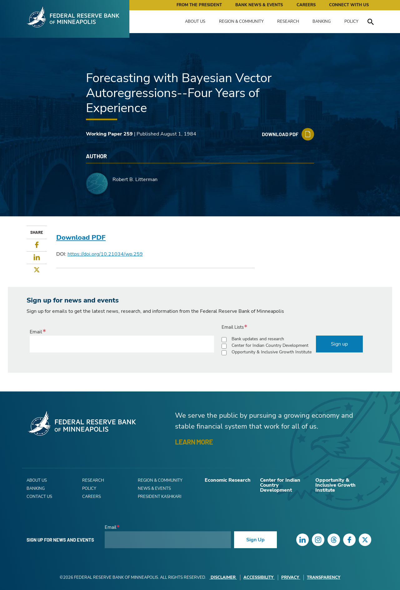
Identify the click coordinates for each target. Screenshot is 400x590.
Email (36, 331)
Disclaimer (223, 577)
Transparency (323, 577)
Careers (306, 5)
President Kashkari (159, 496)
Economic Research (228, 480)
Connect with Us (349, 5)
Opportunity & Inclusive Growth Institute (272, 352)
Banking (321, 21)
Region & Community (241, 21)
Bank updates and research (258, 339)
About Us (195, 21)
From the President (199, 5)
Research (288, 21)
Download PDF (81, 237)
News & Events (154, 488)
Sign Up (255, 539)
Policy (351, 21)
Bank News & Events (259, 5)
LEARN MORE (194, 442)
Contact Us (39, 496)
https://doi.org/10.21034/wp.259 (105, 254)
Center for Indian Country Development (270, 345)
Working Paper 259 (109, 133)
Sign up (339, 344)
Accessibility (259, 577)
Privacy (290, 577)
